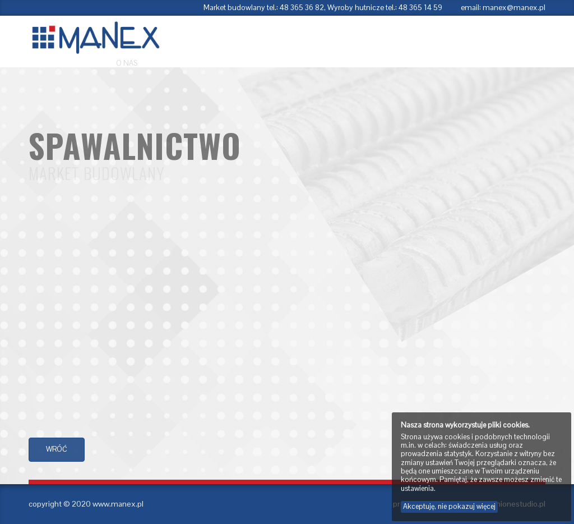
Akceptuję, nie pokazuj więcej (449, 506)
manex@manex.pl (514, 7)
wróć (56, 449)
